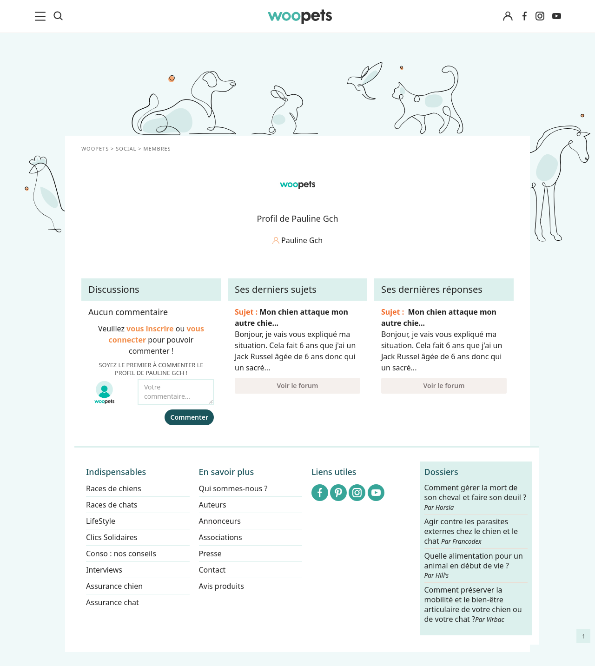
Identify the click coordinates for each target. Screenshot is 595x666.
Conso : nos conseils (121, 553)
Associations (220, 537)
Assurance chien (114, 586)
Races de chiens (113, 488)
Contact (212, 570)
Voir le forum (297, 385)
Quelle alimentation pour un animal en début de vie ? (473, 565)
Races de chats (111, 505)
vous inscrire (150, 328)
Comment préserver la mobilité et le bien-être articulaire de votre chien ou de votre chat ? (473, 604)
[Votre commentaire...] (176, 392)
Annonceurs (220, 521)
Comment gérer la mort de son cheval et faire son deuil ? (475, 497)
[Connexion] (507, 16)
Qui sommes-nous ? (233, 488)
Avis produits (221, 586)
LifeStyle (100, 521)
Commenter (189, 417)
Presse (210, 553)
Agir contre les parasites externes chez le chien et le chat (471, 532)
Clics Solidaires (112, 537)
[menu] (42, 16)
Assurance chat (112, 602)
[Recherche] (58, 16)
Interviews (104, 570)
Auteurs (212, 505)
